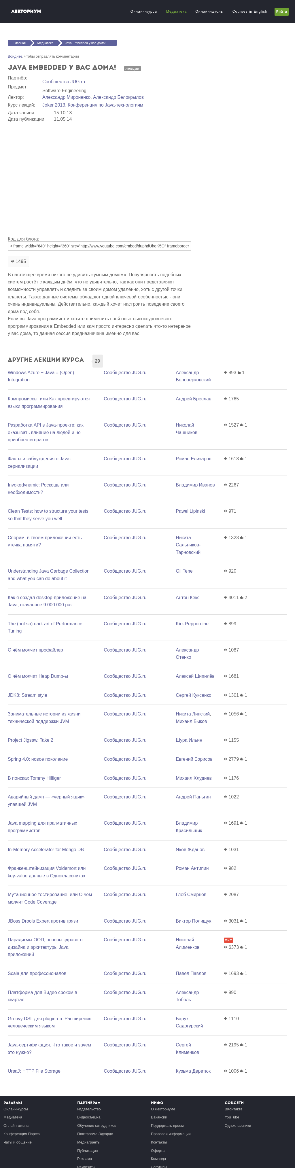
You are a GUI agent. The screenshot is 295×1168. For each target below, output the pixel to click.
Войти (281, 12)
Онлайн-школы (209, 12)
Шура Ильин (189, 740)
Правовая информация (171, 1134)
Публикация (87, 1150)
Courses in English (250, 12)
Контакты (159, 1142)
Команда (158, 1158)
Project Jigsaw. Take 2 (30, 740)
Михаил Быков (191, 721)
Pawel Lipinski (190, 511)
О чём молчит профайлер (35, 650)
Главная (20, 43)
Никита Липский (193, 713)
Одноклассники (238, 1125)
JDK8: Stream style (27, 695)
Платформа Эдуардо (95, 1134)
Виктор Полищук (193, 921)
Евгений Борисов (194, 759)
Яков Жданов (190, 849)
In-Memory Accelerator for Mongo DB (46, 849)
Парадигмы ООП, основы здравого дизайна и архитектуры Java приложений (45, 947)
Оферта (157, 1150)
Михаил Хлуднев (194, 778)
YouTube (232, 1117)
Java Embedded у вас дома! (85, 43)
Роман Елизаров (193, 458)
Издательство (89, 1109)
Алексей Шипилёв (195, 676)
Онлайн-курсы (144, 12)
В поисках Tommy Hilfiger (34, 778)
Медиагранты (88, 1142)
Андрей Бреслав (193, 398)
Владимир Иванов (195, 484)
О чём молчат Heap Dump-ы (38, 676)
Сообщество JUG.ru (63, 81)
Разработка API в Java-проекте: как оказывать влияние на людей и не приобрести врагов (46, 432)
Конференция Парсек (21, 1134)
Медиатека (176, 12)
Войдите (15, 56)
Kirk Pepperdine (192, 623)
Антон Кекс (187, 597)
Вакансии (159, 1117)
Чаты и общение (17, 1142)
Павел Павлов (191, 973)
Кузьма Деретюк (193, 1071)
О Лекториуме (163, 1109)
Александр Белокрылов (118, 97)
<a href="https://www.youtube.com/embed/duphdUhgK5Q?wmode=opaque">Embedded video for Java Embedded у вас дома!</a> (100, 178)
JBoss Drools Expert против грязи (43, 921)
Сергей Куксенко (193, 695)
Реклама (84, 1158)
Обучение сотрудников (96, 1125)
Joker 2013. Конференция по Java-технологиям (92, 105)
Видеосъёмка (89, 1117)
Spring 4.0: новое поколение (38, 759)
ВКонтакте (234, 1109)
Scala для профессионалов (37, 973)
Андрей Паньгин (193, 796)
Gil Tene (184, 571)
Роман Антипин (192, 868)
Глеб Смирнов (191, 894)
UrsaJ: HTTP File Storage (34, 1071)
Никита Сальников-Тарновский (188, 545)
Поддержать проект (168, 1125)
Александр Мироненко (66, 97)
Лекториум (26, 11)
